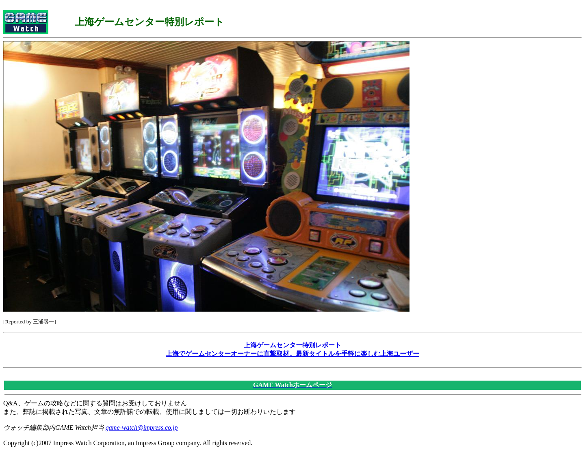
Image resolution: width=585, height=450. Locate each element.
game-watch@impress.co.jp (142, 427)
